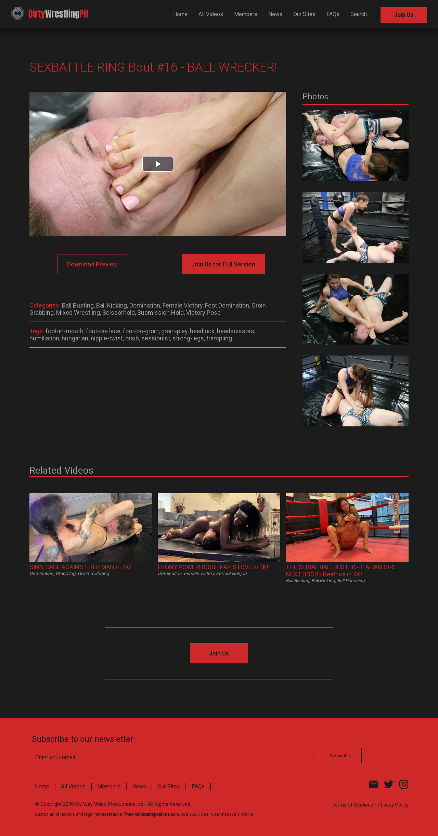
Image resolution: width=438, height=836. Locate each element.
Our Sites (304, 14)
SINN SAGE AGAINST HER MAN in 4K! (80, 567)
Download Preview (92, 264)
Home (180, 14)
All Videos (210, 14)
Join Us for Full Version (223, 264)
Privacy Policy (393, 805)
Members (245, 14)
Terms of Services (352, 805)
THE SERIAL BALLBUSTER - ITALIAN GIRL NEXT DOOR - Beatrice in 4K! (341, 570)
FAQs (332, 14)
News (275, 14)
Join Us (403, 15)
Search (358, 14)
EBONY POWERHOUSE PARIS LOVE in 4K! (213, 567)
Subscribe (340, 755)
